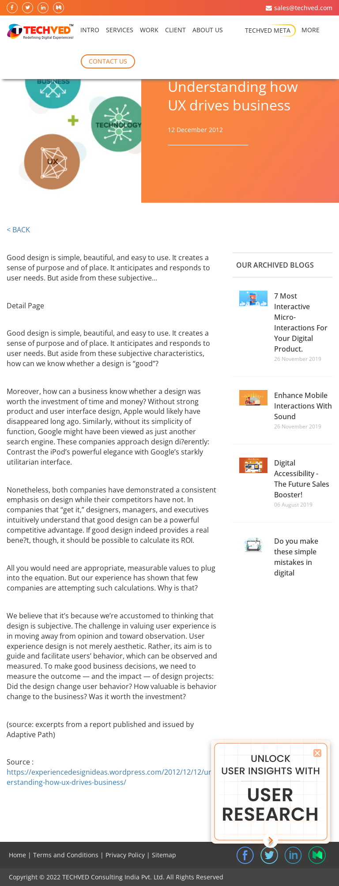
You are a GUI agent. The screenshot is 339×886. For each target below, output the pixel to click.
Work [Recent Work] (149, 31)
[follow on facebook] (12, 8)
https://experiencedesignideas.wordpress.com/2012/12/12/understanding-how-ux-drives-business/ (112, 777)
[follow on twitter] (28, 8)
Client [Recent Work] (175, 31)
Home (17, 855)
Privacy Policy (125, 855)
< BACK (18, 230)
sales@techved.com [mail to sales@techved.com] (303, 8)
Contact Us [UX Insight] (108, 61)
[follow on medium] (58, 8)
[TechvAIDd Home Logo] (40, 31)
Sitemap (164, 855)
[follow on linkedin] (43, 8)
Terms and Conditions (65, 855)
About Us (207, 31)
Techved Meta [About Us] (267, 30)
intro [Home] (89, 31)
